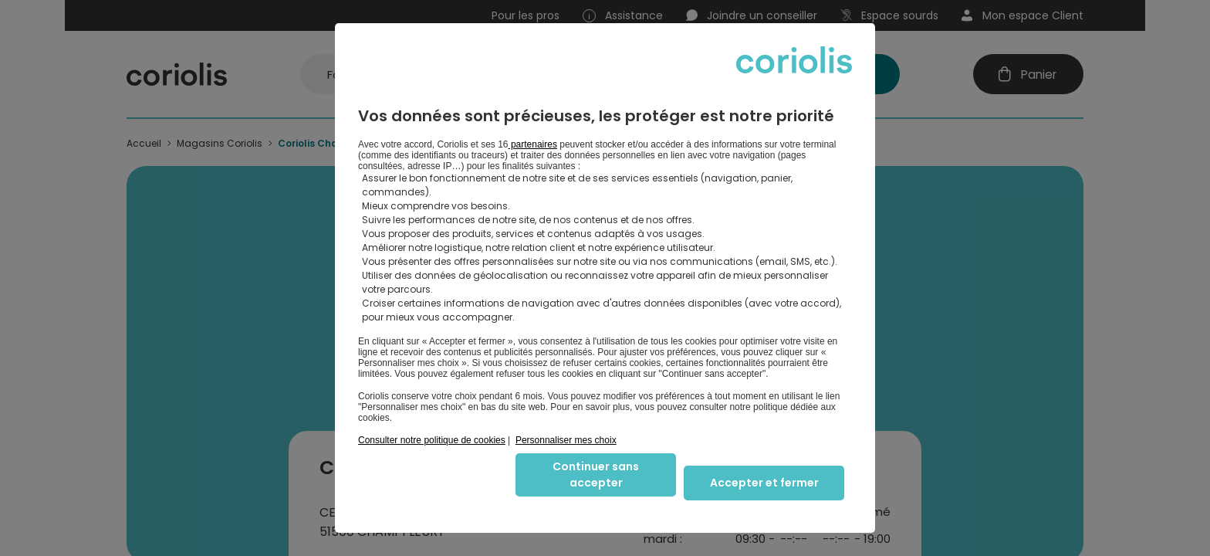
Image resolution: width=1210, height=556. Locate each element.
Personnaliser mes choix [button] (566, 440)
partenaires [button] (533, 144)
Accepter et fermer (764, 482)
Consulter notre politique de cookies (431, 440)
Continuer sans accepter (596, 474)
